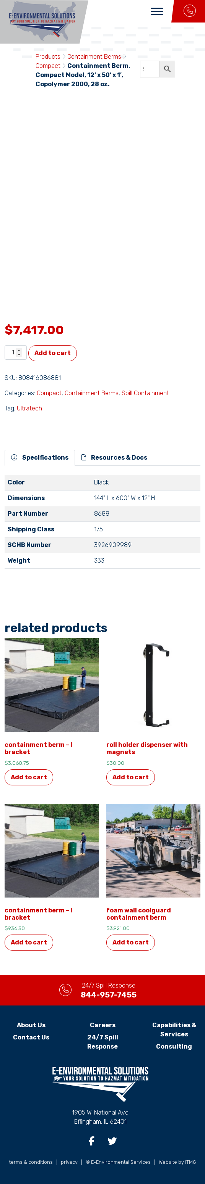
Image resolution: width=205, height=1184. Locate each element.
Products (48, 56)
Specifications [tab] (39, 457)
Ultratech (29, 408)
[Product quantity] (16, 352)
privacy (69, 1162)
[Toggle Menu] (157, 11)
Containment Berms (94, 56)
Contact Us (31, 1037)
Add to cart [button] (29, 777)
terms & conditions (31, 1162)
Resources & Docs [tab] (114, 457)
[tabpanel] (102, 525)
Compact (48, 65)
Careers (103, 1025)
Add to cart (52, 353)
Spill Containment (145, 393)
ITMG (190, 1162)
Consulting (174, 1046)
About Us (31, 1025)
